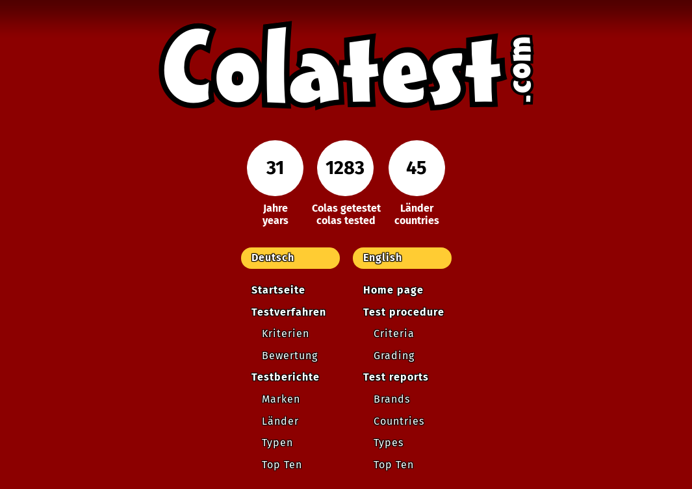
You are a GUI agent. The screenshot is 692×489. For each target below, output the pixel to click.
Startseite (278, 290)
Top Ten (282, 464)
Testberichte (285, 377)
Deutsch (272, 257)
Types (389, 442)
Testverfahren (288, 312)
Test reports (396, 377)
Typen (277, 442)
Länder (280, 421)
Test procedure (403, 312)
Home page (393, 290)
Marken (281, 399)
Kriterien (285, 333)
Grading (394, 355)
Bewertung (290, 355)
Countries (399, 421)
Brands (392, 399)
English (382, 257)
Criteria (394, 333)
